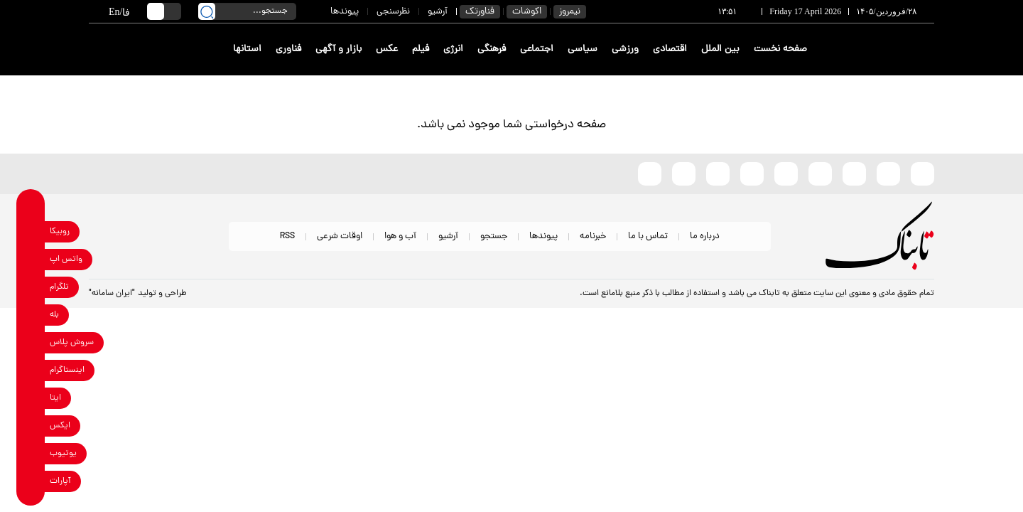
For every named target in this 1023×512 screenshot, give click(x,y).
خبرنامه (593, 236)
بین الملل (720, 49)
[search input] (247, 11)
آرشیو (438, 11)
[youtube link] (31, 453)
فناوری (288, 49)
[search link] (206, 11)
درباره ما (705, 236)
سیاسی (582, 49)
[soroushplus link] (31, 342)
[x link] (31, 425)
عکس (387, 49)
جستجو (493, 236)
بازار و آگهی (338, 49)
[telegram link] (31, 287)
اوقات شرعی (339, 236)
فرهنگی (491, 49)
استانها (247, 49)
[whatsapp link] (31, 259)
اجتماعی (536, 49)
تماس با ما (648, 236)
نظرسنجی (393, 11)
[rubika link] (31, 231)
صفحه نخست (780, 49)
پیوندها (344, 11)
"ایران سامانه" (112, 293)
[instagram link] (31, 370)
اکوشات (526, 11)
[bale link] (31, 315)
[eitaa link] (31, 398)
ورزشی (625, 49)
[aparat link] (31, 481)
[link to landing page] (882, 49)
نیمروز (569, 11)
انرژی (453, 49)
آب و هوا (400, 236)
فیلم (420, 49)
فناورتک (479, 11)
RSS (287, 236)
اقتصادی (670, 49)
